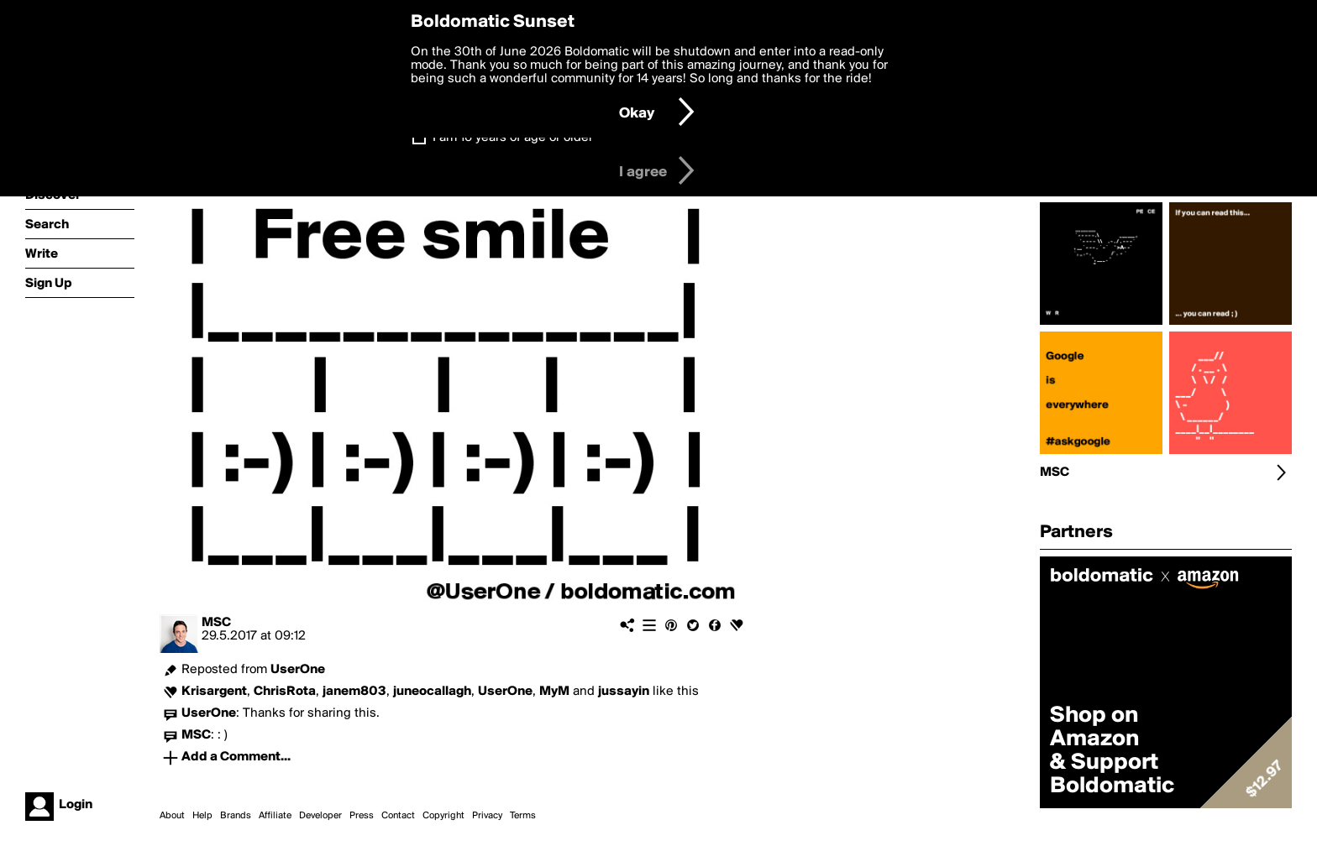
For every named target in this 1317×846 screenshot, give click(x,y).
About (172, 816)
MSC (216, 622)
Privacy (487, 816)
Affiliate (275, 816)
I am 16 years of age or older (513, 137)
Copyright (443, 816)
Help (202, 816)
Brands (235, 816)
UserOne (297, 669)
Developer (320, 816)
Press (361, 816)
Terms (523, 816)
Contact (398, 816)
